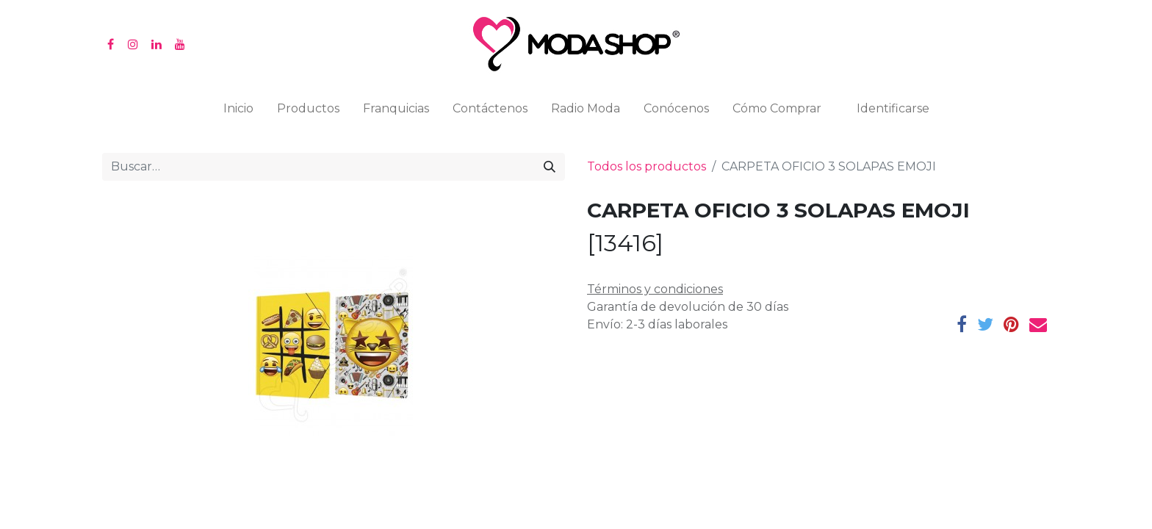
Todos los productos (646, 166)
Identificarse (893, 108)
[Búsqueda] (549, 167)
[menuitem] (238, 111)
